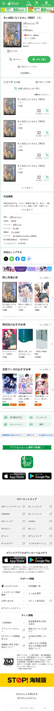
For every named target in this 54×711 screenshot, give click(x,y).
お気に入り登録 (44, 82)
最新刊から (46, 94)
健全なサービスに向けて (38, 627)
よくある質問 (35, 591)
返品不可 (26, 46)
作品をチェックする (29, 67)
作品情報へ (26, 73)
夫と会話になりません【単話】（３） (31, 145)
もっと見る (44, 278)
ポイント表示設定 (37, 598)
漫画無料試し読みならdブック (12, 433)
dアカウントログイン (11, 606)
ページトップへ (27, 706)
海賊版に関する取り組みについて (10, 643)
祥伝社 (13, 221)
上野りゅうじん (29, 23)
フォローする (37, 23)
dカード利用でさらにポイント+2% (34, 43)
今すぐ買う (41, 59)
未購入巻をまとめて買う (29, 88)
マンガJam (15, 232)
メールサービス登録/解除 (10, 591)
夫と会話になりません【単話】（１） (31, 100)
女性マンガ (17, 225)
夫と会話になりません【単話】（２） (31, 123)
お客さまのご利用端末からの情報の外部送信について (38, 643)
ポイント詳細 (29, 38)
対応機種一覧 (35, 584)
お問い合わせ (7, 598)
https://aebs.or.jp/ (25, 666)
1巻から (37, 94)
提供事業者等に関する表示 (38, 620)
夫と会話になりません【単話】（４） (31, 167)
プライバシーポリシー (10, 627)
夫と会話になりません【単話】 (25, 236)
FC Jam (16, 228)
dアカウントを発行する (27, 691)
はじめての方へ (10, 583)
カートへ (17, 59)
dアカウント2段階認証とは (10, 635)
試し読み (14, 51)
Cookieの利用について (38, 635)
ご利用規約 (6, 620)
